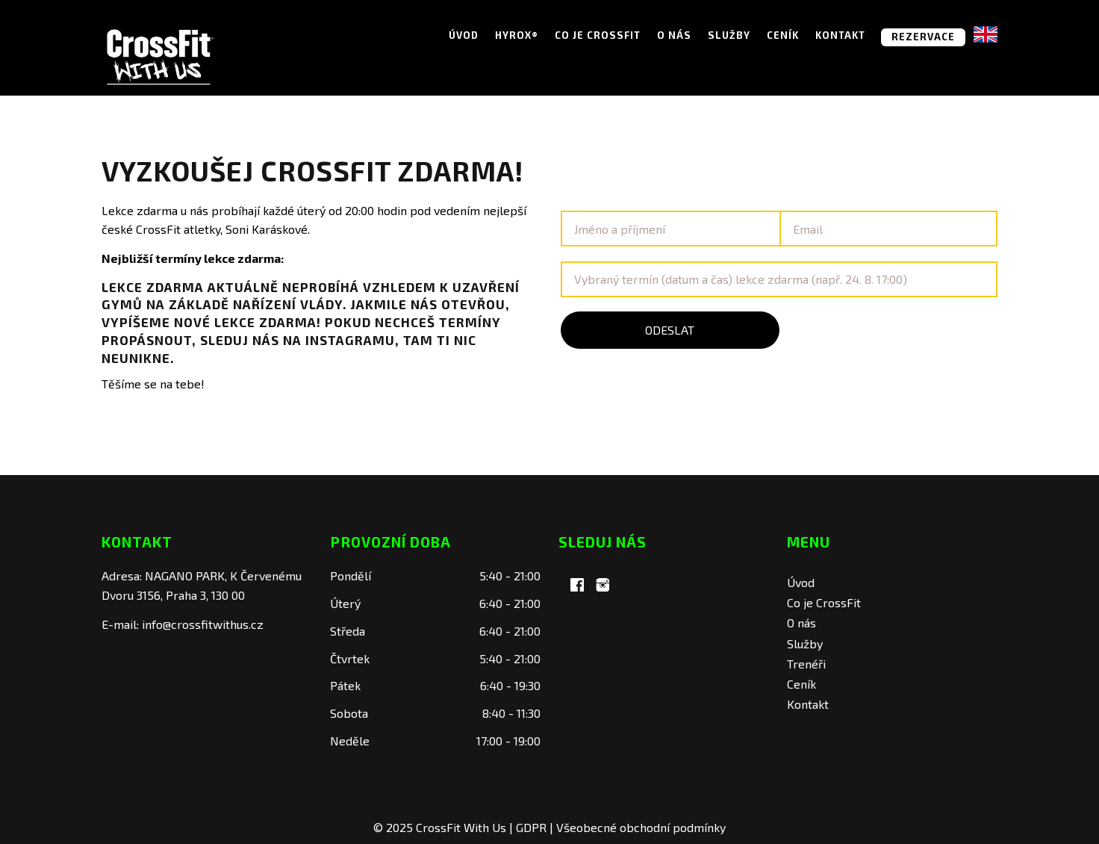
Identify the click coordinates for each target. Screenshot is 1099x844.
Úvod (464, 35)
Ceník (783, 35)
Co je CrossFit (598, 35)
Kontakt (840, 35)
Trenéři (806, 664)
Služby (729, 35)
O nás (674, 35)
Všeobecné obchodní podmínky (641, 827)
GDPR (531, 827)
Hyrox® (516, 35)
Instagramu (350, 339)
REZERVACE (923, 37)
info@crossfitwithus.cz (203, 624)
